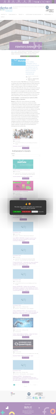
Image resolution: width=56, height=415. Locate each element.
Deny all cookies (26, 211)
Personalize (34, 211)
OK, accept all (16, 211)
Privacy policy (41, 211)
